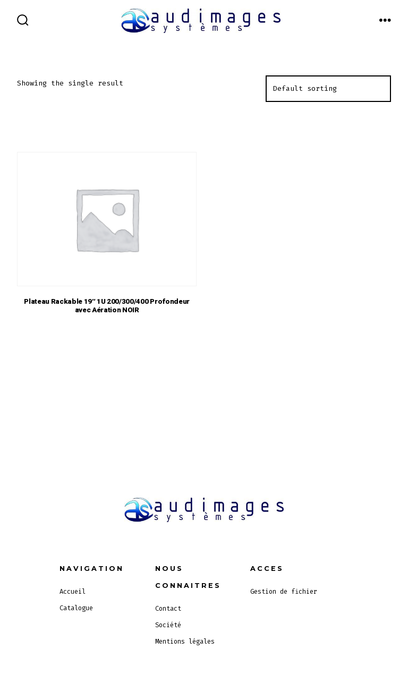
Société (168, 625)
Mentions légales (185, 641)
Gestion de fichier (283, 591)
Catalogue (76, 608)
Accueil (73, 591)
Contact (168, 608)
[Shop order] (328, 88)
